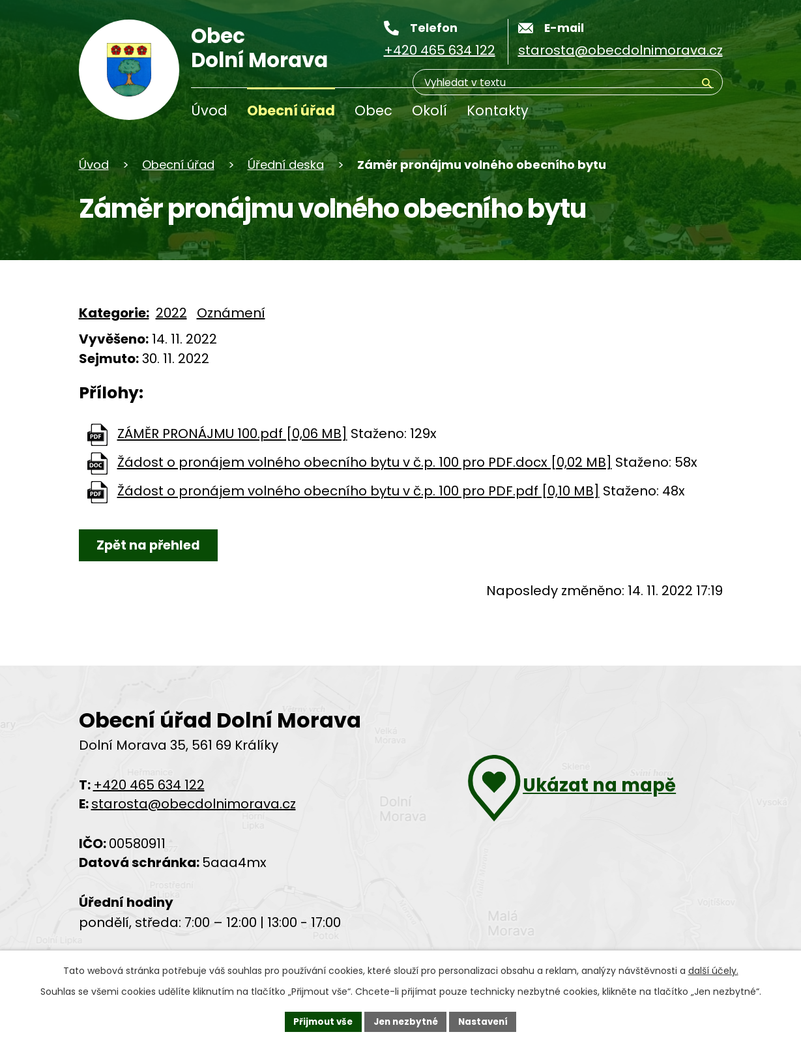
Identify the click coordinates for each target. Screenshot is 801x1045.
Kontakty (498, 110)
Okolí (429, 110)
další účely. (713, 969)
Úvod (209, 110)
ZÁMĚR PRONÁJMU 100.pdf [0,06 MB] (232, 434)
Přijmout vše (320, 1020)
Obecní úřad (291, 110)
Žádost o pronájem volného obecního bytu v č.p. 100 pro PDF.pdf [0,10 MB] (358, 491)
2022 (171, 313)
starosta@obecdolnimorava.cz (193, 805)
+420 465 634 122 (149, 786)
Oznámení (231, 313)
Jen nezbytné (405, 1020)
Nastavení (487, 1020)
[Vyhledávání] (651, 113)
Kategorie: (114, 313)
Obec (373, 110)
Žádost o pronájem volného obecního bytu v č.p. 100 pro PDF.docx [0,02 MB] (364, 463)
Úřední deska (286, 164)
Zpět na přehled (151, 546)
